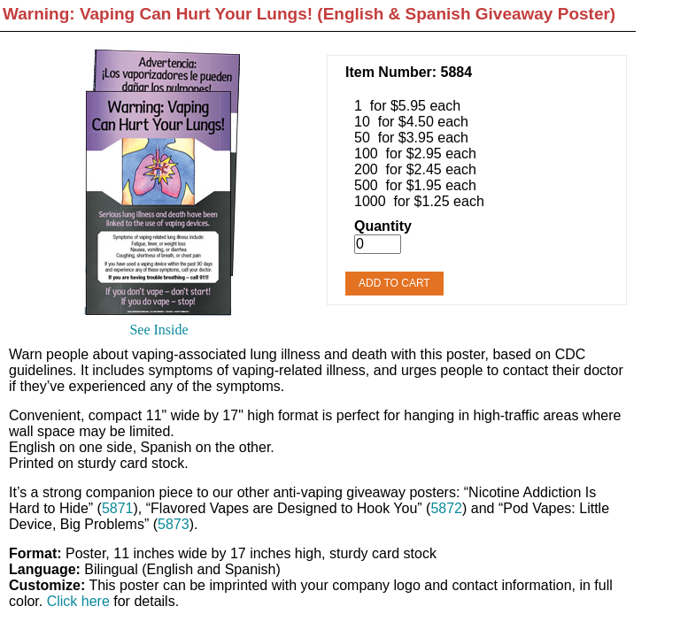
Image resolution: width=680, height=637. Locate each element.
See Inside (158, 329)
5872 (446, 508)
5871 (118, 508)
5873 (173, 524)
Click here (78, 601)
